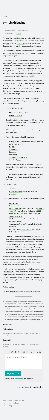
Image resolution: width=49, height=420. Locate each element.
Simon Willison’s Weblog (18, 157)
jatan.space (13, 194)
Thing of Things (25, 229)
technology (13, 403)
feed (7, 43)
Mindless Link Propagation (18, 113)
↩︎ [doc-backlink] (42, 319)
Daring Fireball (14, 142)
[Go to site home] (23, 10)
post (15, 66)
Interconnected (14, 206)
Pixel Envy (12, 147)
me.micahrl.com (22, 30)
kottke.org (13, 155)
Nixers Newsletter (15, 191)
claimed (31, 142)
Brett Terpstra (14, 214)
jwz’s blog (12, 152)
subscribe (20, 43)
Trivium (12, 189)
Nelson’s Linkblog (15, 115)
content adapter (12, 280)
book (38, 292)
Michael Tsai (13, 203)
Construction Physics (16, 224)
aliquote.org (13, 149)
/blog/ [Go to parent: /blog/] (5, 16)
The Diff (12, 219)
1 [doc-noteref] (33, 75)
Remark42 (36, 344)
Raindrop (30, 269)
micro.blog (32, 292)
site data (30, 275)
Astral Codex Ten (15, 208)
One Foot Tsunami (15, 160)
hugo (18, 33)
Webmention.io (35, 333)
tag (9, 406)
